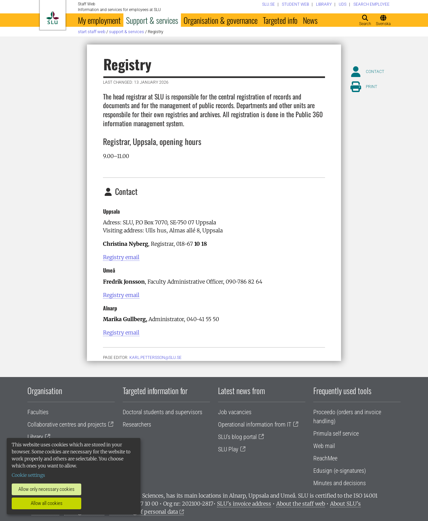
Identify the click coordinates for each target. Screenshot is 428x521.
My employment (99, 20)
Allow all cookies (47, 503)
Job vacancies (234, 412)
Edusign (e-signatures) (339, 470)
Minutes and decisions (339, 483)
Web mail (324, 445)
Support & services (152, 20)
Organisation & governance (220, 20)
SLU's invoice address (244, 503)
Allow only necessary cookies (46, 489)
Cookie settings (28, 475)
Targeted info (280, 20)
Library (35, 436)
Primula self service (336, 433)
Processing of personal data (143, 511)
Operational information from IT (254, 424)
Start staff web (91, 31)
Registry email (121, 257)
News (310, 20)
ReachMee (325, 458)
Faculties (37, 412)
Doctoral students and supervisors (162, 412)
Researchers (137, 424)
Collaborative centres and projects (66, 424)
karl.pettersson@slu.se (155, 357)
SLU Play (228, 449)
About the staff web (300, 503)
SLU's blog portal (237, 436)
